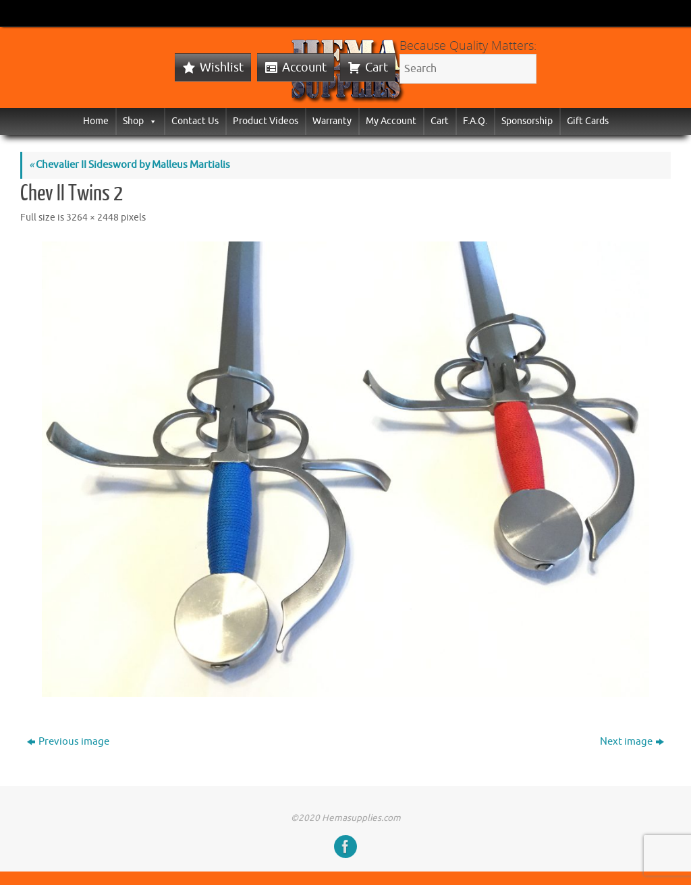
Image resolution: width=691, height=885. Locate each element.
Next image (632, 741)
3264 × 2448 (92, 217)
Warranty (332, 121)
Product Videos (265, 121)
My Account (391, 121)
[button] (150, 121)
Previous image (68, 741)
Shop (140, 121)
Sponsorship (527, 121)
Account (304, 67)
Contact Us (195, 121)
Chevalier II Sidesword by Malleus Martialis (129, 165)
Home (96, 121)
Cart (376, 67)
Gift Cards (588, 121)
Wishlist (222, 67)
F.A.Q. (475, 121)
